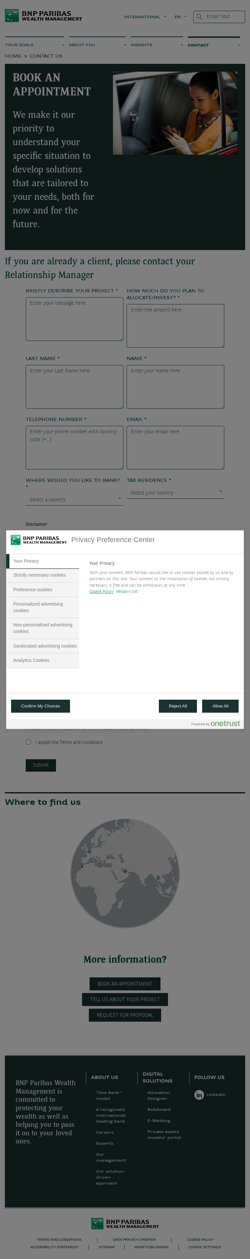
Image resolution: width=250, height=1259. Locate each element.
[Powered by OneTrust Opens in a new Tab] (216, 725)
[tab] (42, 561)
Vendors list (127, 592)
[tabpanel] (164, 579)
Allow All (220, 706)
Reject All (178, 706)
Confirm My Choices (40, 706)
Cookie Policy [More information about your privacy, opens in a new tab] (101, 592)
